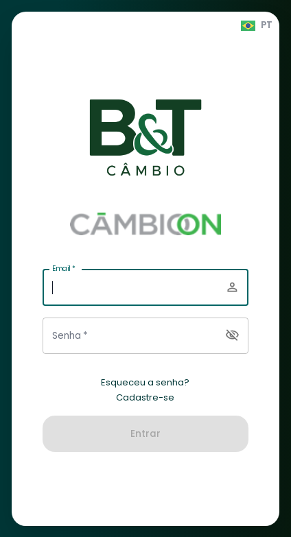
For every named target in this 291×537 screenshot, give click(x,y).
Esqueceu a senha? (145, 383)
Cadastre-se (145, 398)
